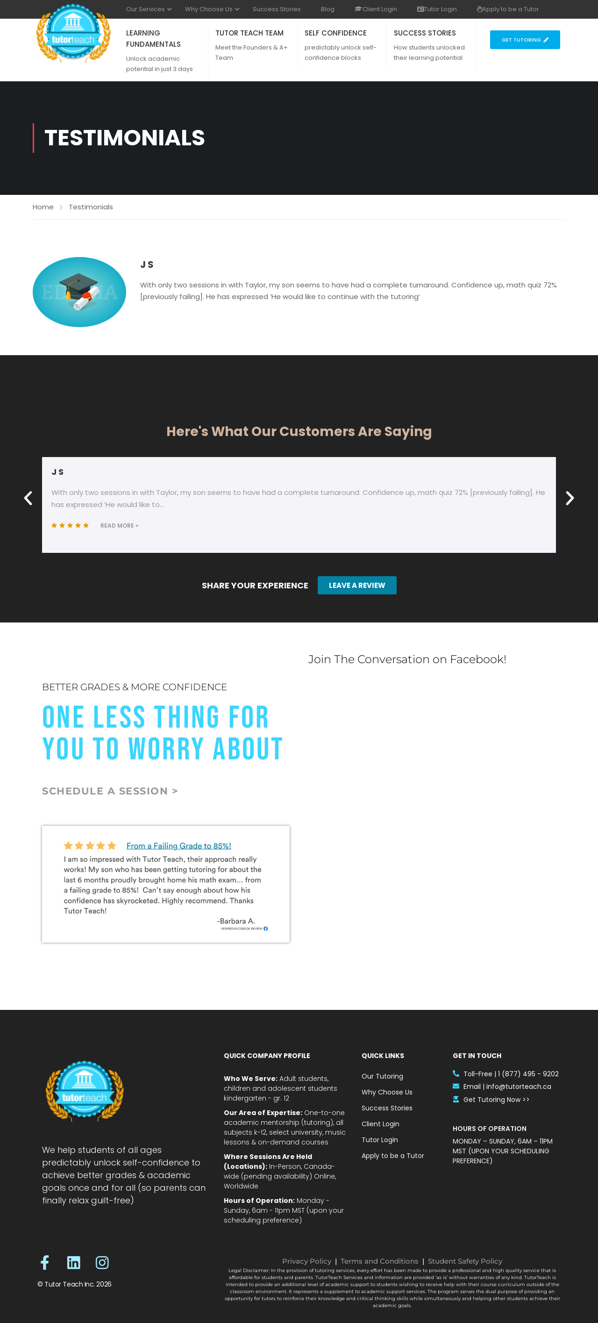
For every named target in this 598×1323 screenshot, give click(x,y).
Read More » (119, 525)
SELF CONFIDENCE (336, 33)
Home (43, 207)
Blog (328, 9)
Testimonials (91, 207)
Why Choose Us (209, 9)
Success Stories (277, 9)
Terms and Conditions (380, 1261)
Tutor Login (437, 9)
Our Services (145, 9)
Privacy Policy (306, 1261)
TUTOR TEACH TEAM (249, 33)
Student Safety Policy (465, 1261)
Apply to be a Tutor (508, 9)
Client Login (376, 9)
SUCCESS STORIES (425, 33)
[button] (28, 498)
